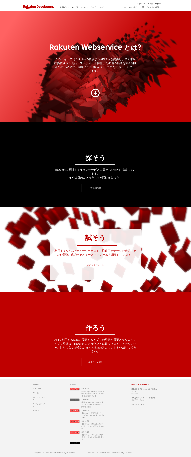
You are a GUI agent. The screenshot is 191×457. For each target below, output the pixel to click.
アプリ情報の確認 (150, 7)
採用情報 (129, 453)
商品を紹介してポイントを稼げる (143, 398)
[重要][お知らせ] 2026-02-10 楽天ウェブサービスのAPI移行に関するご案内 (92, 404)
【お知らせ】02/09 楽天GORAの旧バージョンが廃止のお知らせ (92, 426)
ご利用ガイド (63, 7)
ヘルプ (100, 7)
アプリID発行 (131, 7)
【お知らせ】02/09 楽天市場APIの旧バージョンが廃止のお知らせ (92, 437)
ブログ (93, 7)
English (158, 4)
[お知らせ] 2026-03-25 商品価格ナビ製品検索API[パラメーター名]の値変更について (92, 394)
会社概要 (91, 453)
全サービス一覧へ (137, 404)
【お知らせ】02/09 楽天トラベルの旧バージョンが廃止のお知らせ (92, 415)
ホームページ (37, 389)
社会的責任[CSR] (118, 453)
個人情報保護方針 (103, 453)
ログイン (141, 4)
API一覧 (74, 7)
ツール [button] (83, 7)
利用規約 (36, 410)
